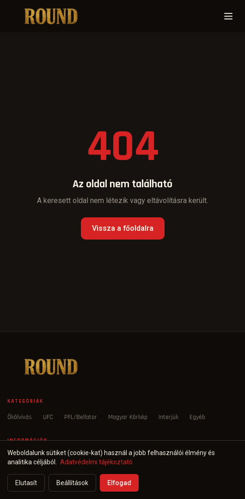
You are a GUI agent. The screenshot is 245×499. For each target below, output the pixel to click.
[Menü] (228, 16)
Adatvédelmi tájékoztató (96, 462)
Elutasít (26, 483)
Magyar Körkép (127, 417)
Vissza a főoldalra (122, 228)
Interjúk (168, 417)
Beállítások (72, 483)
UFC (48, 417)
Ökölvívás (19, 417)
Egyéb (197, 417)
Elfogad (119, 483)
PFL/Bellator (80, 417)
